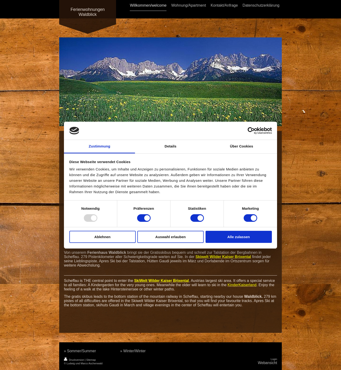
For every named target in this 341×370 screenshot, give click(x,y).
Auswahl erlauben (170, 237)
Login (274, 359)
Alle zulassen (238, 237)
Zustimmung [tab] (99, 146)
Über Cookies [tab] (241, 146)
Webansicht (267, 363)
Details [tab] (170, 146)
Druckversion (74, 359)
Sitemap (91, 359)
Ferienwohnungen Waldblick (88, 12)
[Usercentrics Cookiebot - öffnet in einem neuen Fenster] (251, 130)
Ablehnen (102, 237)
